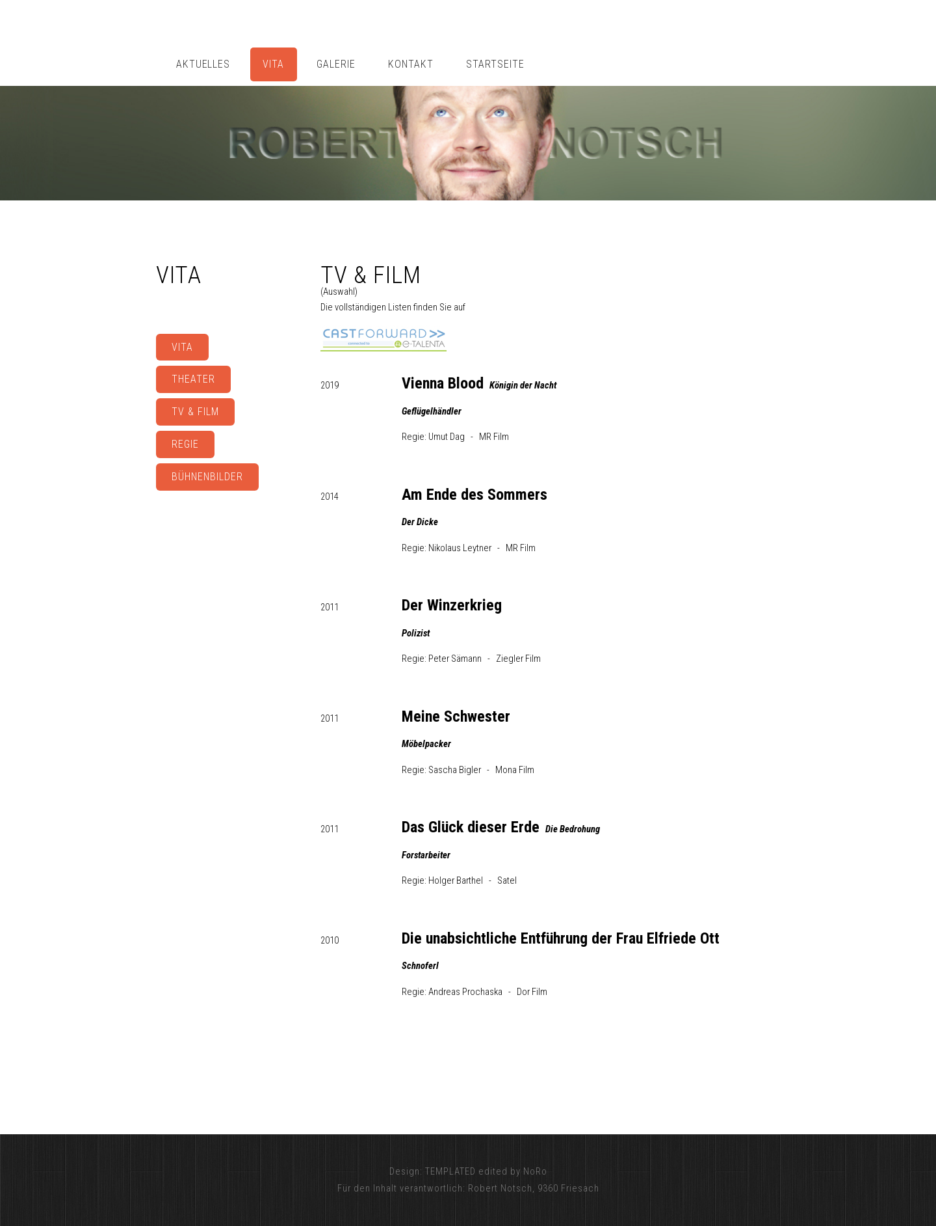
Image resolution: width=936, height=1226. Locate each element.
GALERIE (336, 64)
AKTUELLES (203, 64)
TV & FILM (195, 411)
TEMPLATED (450, 1171)
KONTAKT (411, 64)
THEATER (193, 379)
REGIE (185, 444)
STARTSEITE (495, 64)
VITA (273, 64)
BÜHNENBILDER (207, 476)
